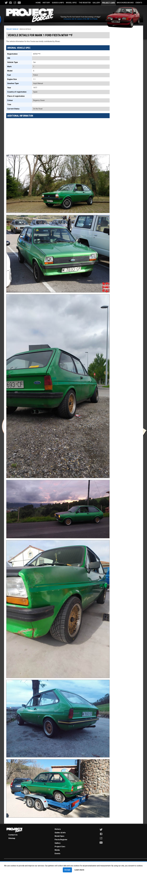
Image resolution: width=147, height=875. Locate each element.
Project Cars (108, 3)
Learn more (79, 870)
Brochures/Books (125, 3)
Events (139, 3)
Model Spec (71, 3)
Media (57, 850)
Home (38, 3)
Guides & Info (58, 3)
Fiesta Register (61, 840)
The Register (85, 3)
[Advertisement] (58, 135)
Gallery (96, 3)
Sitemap (11, 838)
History (46, 3)
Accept (67, 870)
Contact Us (12, 835)
